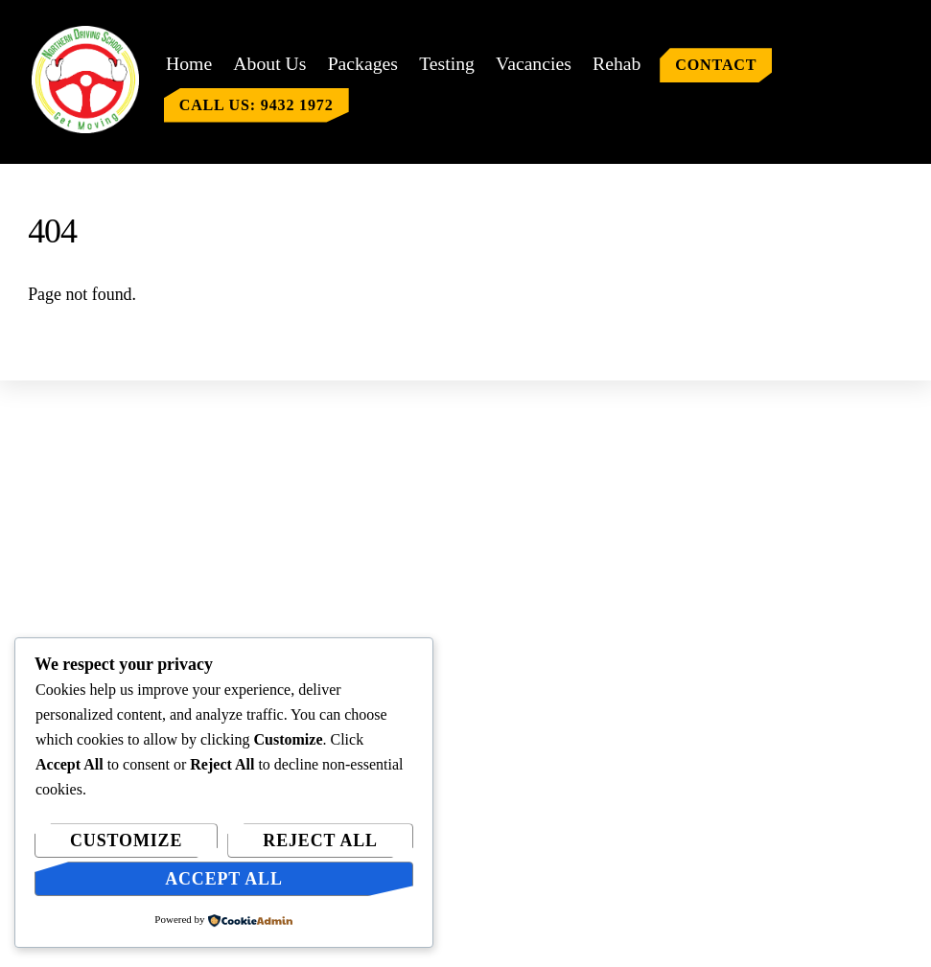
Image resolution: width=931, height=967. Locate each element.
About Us (269, 63)
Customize (126, 840)
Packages (363, 63)
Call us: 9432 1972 (256, 105)
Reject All (320, 840)
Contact (715, 65)
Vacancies (533, 63)
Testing (447, 63)
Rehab (616, 63)
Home (189, 63)
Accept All (224, 878)
